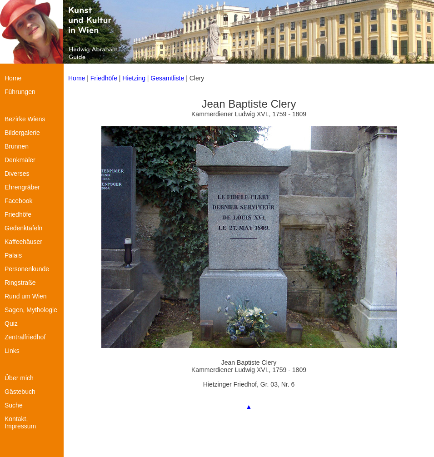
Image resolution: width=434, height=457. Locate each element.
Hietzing (134, 78)
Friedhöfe (103, 78)
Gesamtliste (167, 78)
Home (76, 78)
